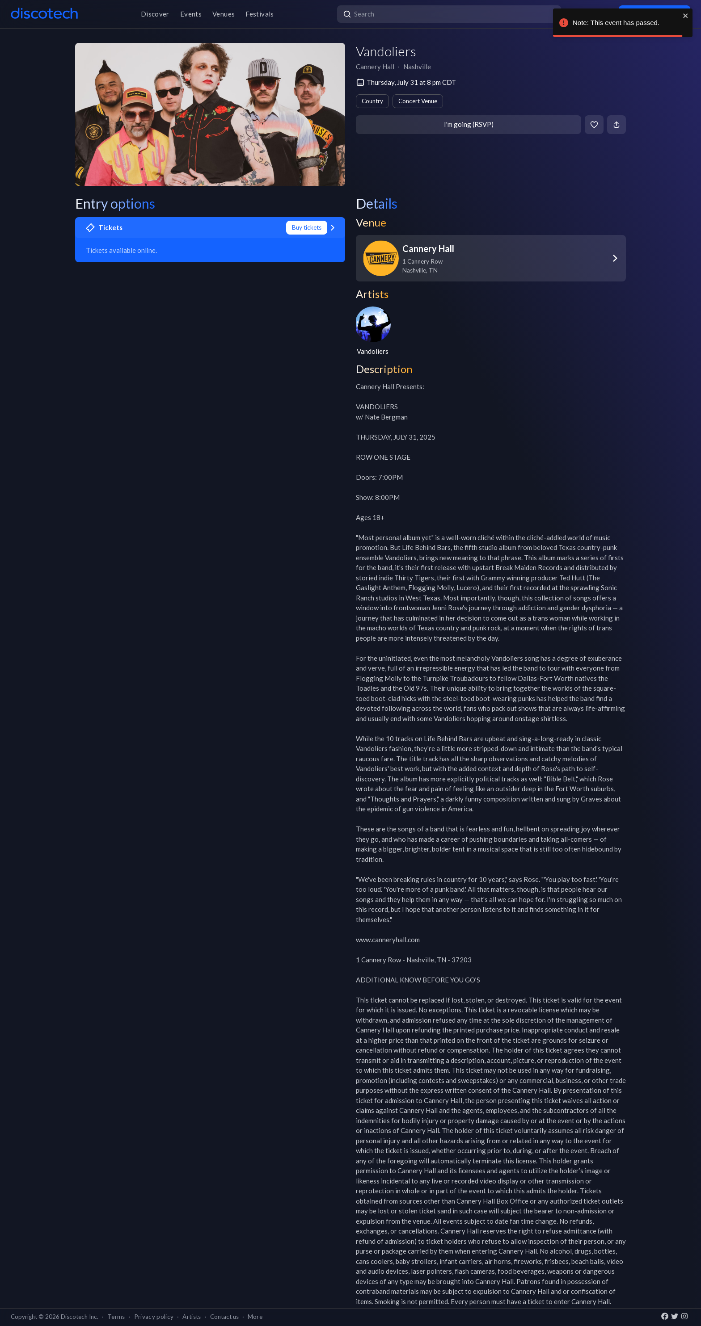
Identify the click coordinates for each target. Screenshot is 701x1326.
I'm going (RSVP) (469, 124)
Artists (191, 1316)
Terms (116, 1316)
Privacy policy (154, 1316)
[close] (686, 15)
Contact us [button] (224, 1316)
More (255, 1316)
